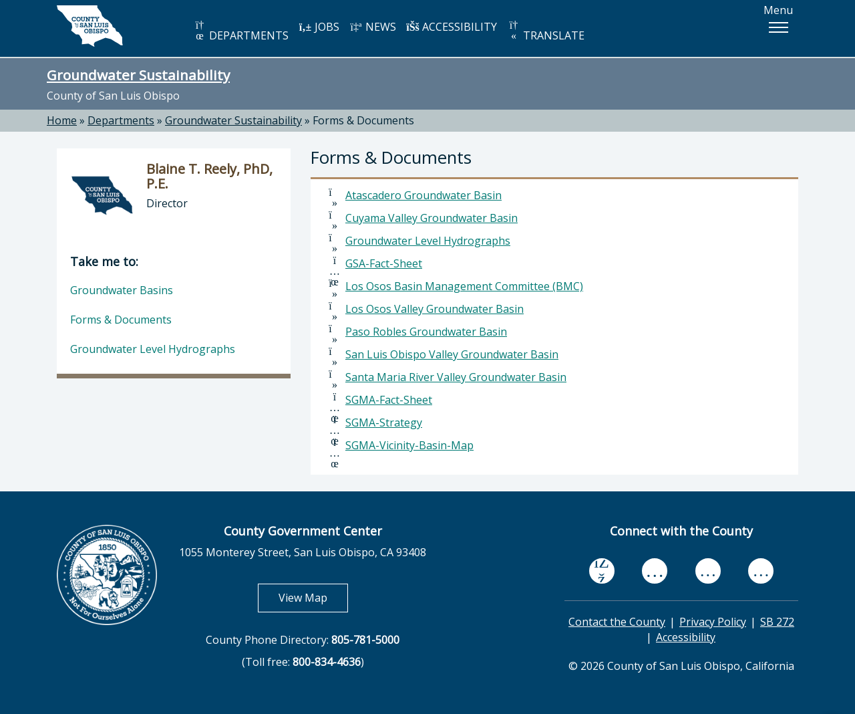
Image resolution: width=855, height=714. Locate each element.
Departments (121, 120)
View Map (313, 597)
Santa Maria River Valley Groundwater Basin (455, 377)
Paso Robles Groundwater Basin (426, 331)
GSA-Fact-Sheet (383, 263)
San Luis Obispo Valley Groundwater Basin (451, 354)
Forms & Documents (363, 120)
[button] (778, 27)
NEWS (372, 26)
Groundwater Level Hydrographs (427, 240)
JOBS (319, 26)
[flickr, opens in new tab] (708, 571)
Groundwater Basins (121, 290)
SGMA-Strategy (383, 422)
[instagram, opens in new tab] (761, 571)
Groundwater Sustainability (138, 75)
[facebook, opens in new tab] (602, 571)
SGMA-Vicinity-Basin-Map (409, 445)
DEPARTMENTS (241, 31)
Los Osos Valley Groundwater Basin (434, 309)
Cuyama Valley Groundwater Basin (431, 218)
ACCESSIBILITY (451, 26)
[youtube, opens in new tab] (655, 571)
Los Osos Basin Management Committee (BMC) (464, 286)
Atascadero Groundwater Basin (423, 195)
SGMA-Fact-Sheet (388, 399)
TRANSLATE (545, 31)
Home (62, 120)
